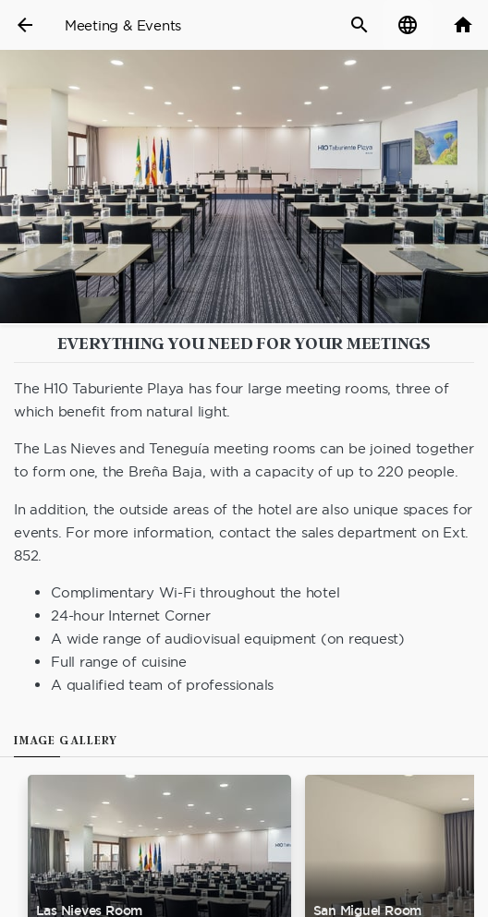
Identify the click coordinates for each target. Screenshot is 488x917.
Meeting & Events (123, 25)
